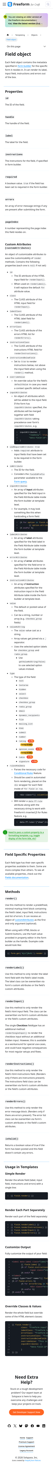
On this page (13, 46)
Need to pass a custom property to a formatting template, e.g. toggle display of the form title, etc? (26, 835)
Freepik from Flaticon (33, 1460)
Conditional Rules (23, 773)
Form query (20, 481)
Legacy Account (26, 1450)
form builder (24, 66)
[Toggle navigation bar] (4, 4)
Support (29, 1437)
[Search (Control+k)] (48, 4)
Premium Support (26, 1442)
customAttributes (24, 919)
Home (22, 1437)
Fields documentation (17, 877)
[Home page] (7, 35)
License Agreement (26, 1446)
